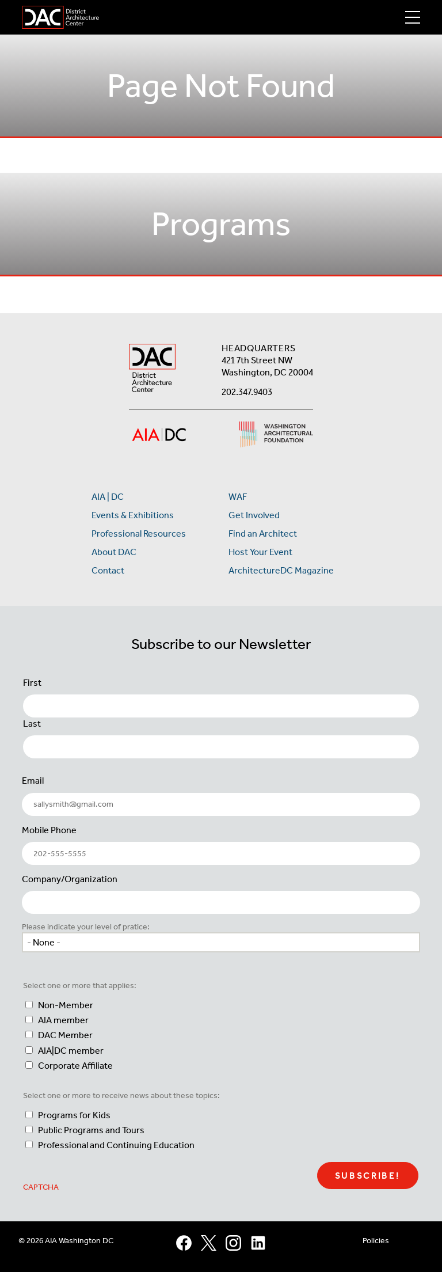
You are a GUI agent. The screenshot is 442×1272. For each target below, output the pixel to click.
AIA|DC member (71, 1050)
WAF (237, 496)
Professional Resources (139, 533)
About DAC (114, 551)
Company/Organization (69, 879)
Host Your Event (260, 551)
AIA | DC (108, 496)
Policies (376, 1241)
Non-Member (65, 1005)
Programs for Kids (74, 1115)
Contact (108, 570)
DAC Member (65, 1035)
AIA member (63, 1020)
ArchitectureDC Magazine (281, 570)
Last (32, 723)
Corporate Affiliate (75, 1065)
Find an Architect (262, 533)
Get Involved (254, 515)
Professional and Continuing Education (116, 1145)
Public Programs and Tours (91, 1130)
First (32, 682)
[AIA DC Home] (152, 369)
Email (33, 780)
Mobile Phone (49, 830)
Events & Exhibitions (133, 515)
